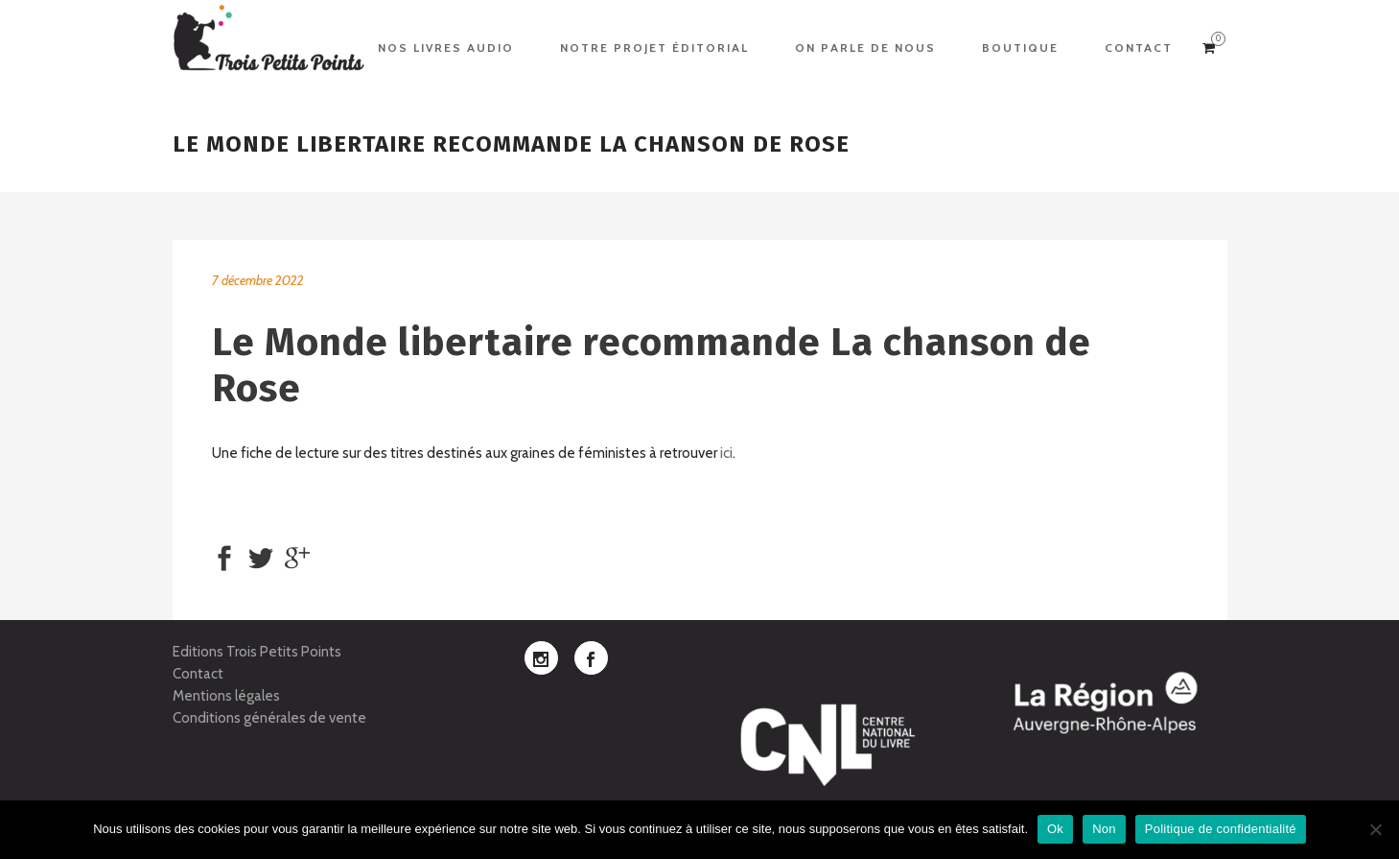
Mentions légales (226, 695)
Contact (198, 673)
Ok (1055, 829)
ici (726, 453)
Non (1104, 829)
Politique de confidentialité (1220, 829)
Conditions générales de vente (269, 718)
